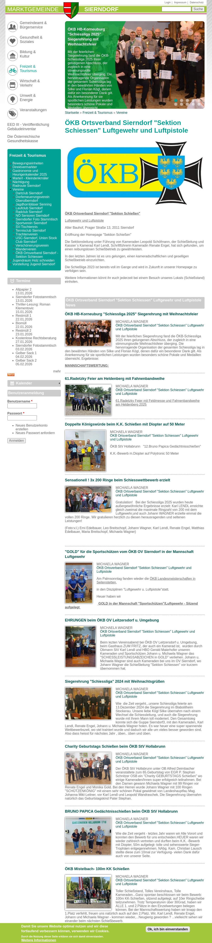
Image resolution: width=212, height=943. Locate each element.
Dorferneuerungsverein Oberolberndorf (33, 198)
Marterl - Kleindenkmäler (31, 178)
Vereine (121, 112)
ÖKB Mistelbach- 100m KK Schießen (97, 869)
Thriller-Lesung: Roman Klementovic (33, 306)
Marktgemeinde (33, 9)
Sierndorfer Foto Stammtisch (37, 219)
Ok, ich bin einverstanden (168, 931)
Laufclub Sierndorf (29, 208)
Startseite (72, 112)
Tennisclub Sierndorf (31, 230)
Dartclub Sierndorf (29, 193)
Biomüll (21, 323)
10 (199, 104)
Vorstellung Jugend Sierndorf (34, 264)
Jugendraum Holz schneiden (34, 260)
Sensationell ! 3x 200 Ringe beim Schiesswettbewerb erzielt (117, 480)
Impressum (180, 2)
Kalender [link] (24, 383)
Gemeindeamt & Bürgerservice (33, 25)
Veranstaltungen (33, 110)
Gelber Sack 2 (26, 360)
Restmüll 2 (23, 330)
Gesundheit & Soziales (31, 39)
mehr (57, 371)
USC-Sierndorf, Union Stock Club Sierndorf (36, 239)
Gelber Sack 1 (26, 353)
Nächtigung (21, 182)
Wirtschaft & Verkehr (30, 83)
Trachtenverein (27, 234)
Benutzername (20, 401)
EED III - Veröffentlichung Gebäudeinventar (28, 126)
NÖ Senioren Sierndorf (32, 215)
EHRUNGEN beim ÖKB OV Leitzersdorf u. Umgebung (112, 620)
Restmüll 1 (23, 315)
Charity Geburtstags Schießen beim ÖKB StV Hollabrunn (115, 746)
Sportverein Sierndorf (31, 223)
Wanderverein (26, 249)
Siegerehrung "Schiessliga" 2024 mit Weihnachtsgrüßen (115, 681)
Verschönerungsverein (32, 245)
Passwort (15, 413)
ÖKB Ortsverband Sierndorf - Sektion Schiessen (37, 254)
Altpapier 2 (24, 289)
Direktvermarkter (25, 167)
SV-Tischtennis (27, 227)
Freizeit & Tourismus (98, 112)
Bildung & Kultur (28, 54)
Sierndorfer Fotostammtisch (36, 297)
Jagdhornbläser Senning (34, 204)
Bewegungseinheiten (28, 163)
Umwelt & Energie (28, 97)
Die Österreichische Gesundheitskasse (23, 139)
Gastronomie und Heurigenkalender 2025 (30, 172)
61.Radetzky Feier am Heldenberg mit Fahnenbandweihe (115, 379)
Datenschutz (197, 2)
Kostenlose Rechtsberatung (36, 338)
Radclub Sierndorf (29, 212)
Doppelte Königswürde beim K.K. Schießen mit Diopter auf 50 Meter (125, 424)
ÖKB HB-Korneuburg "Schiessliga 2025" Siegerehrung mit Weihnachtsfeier (131, 314)
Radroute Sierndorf (27, 185)
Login (168, 2)
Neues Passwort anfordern (35, 433)
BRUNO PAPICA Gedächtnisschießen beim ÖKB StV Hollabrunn (121, 811)
